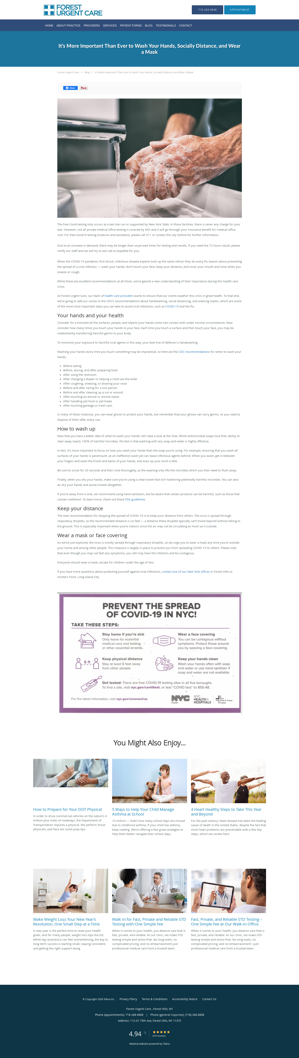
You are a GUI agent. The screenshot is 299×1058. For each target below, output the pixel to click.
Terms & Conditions (154, 999)
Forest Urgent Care (68, 72)
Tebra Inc (109, 999)
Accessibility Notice (185, 999)
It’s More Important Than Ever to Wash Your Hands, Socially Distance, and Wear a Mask (144, 72)
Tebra (166, 1043)
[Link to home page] (67, 9)
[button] (240, 9)
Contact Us (209, 999)
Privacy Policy (128, 999)
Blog (87, 72)
